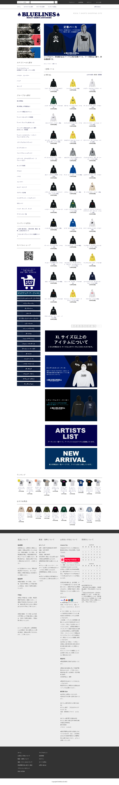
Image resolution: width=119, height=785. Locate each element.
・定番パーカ (54, 63)
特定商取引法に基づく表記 (25, 765)
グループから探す (39, 6)
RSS (19, 771)
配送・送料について (23, 759)
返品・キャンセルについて (25, 762)
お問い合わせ (96, 6)
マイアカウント (43, 752)
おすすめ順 (90, 74)
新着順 (100, 74)
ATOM (23, 771)
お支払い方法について (24, 755)
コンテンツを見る (51, 6)
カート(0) (97, 2)
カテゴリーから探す (27, 6)
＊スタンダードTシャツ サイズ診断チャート (28, 235)
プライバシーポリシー (24, 768)
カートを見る (42, 762)
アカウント (71, 2)
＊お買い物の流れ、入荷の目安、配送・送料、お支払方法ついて (28, 229)
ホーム (19, 6)
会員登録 (79, 2)
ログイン (88, 2)
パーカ (49, 63)
